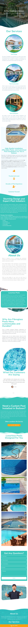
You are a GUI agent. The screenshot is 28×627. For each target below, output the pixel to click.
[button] (2, 384)
